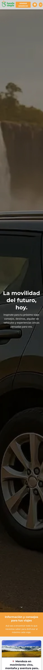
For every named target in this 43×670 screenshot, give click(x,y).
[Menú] (40, 4)
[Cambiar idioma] (34, 4)
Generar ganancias (23, 4)
